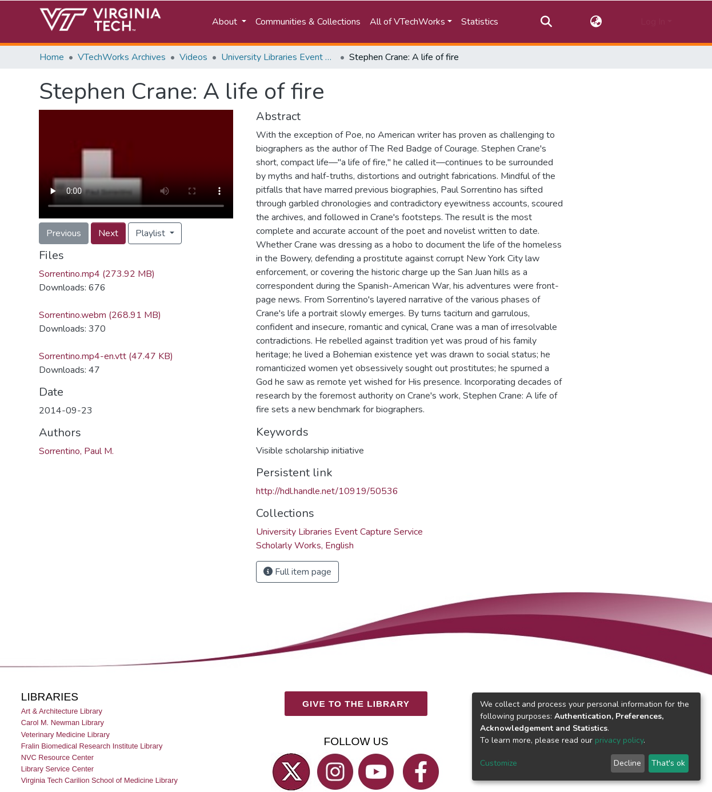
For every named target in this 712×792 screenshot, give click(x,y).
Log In (653, 21)
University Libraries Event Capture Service (278, 57)
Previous (63, 233)
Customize (498, 763)
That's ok (668, 763)
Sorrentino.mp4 (97, 274)
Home (51, 57)
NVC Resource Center (57, 757)
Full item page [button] (297, 572)
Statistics (479, 21)
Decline (627, 763)
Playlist (151, 233)
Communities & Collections (308, 21)
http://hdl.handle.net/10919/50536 (327, 491)
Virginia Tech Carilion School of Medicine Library (99, 780)
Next (108, 233)
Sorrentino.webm (100, 315)
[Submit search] (546, 22)
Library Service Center (57, 769)
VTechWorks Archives (122, 57)
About (225, 21)
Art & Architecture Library (61, 711)
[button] (596, 22)
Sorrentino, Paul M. (76, 451)
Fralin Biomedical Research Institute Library (92, 746)
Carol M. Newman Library (62, 722)
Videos (193, 57)
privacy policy (619, 740)
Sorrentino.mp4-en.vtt (106, 356)
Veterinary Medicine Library (65, 734)
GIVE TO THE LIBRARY (356, 704)
